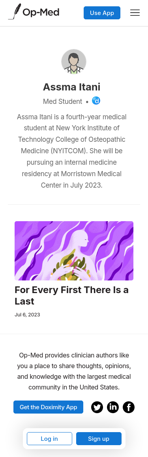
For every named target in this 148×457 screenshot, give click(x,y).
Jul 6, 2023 (27, 315)
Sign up (98, 438)
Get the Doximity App (48, 407)
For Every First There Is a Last (72, 295)
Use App (102, 13)
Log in (49, 438)
